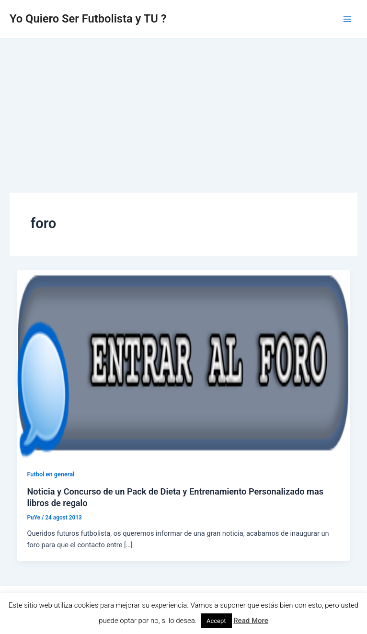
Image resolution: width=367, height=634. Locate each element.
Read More (250, 620)
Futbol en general (50, 474)
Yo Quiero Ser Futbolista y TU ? (88, 18)
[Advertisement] (183, 110)
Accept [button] (216, 620)
